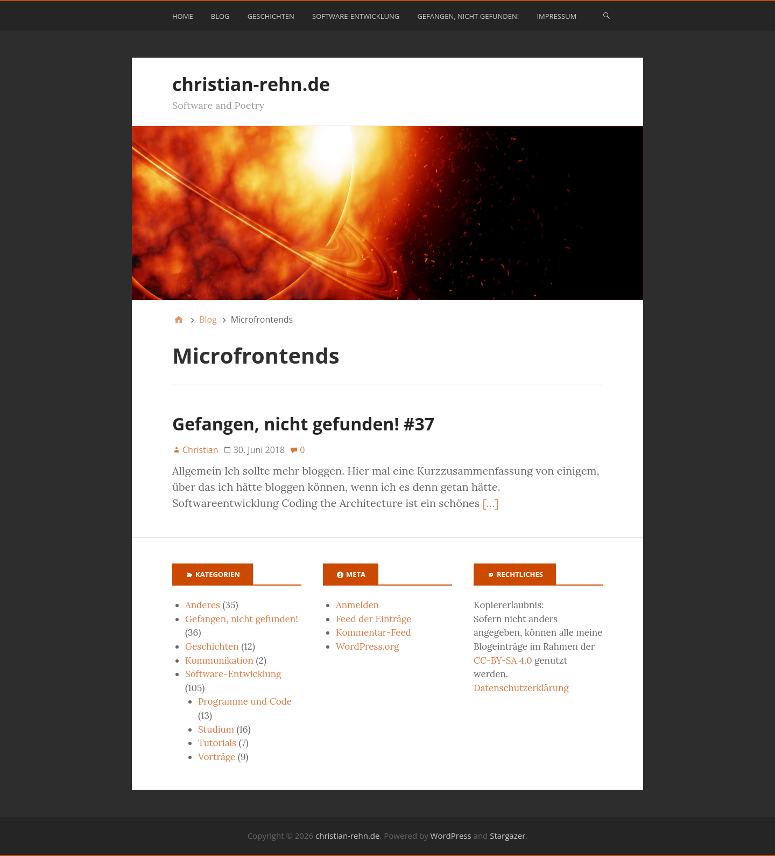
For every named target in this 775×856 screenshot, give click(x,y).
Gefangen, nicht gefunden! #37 (303, 423)
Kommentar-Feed (373, 632)
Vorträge (216, 757)
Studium (216, 729)
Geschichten (271, 16)
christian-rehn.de (251, 84)
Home (182, 16)
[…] (490, 503)
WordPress (451, 835)
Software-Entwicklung (355, 16)
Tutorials (217, 743)
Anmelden (357, 605)
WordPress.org (367, 646)
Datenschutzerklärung (521, 688)
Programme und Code (245, 701)
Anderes (202, 605)
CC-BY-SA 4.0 (503, 660)
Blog (220, 16)
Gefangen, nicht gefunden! (468, 16)
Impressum (556, 16)
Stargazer (507, 835)
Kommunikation (219, 660)
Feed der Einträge (373, 619)
